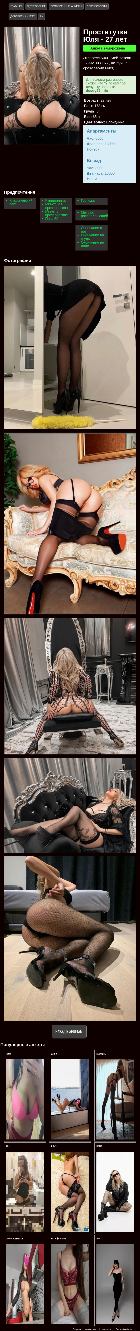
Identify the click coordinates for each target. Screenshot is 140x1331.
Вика (8, 1053)
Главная (16, 6)
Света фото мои (58, 1238)
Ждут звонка (36, 6)
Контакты (106, 1329)
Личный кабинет (124, 1329)
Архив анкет (91, 1329)
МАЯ (98, 1238)
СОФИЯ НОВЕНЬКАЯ (14, 1238)
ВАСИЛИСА (101, 1053)
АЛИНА (54, 1053)
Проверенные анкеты (66, 6)
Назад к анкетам (69, 1031)
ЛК (41, 16)
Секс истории (97, 6)
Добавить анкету (22, 16)
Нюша (99, 1146)
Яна (8, 1146)
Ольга (54, 1146)
